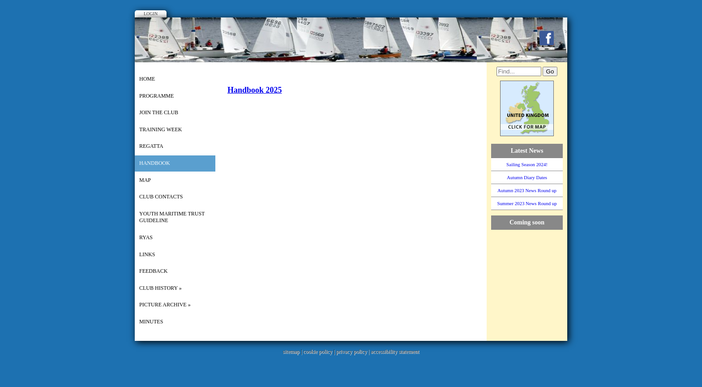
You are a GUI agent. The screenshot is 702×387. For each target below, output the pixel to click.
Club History (160, 288)
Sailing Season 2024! (527, 164)
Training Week (160, 129)
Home (147, 79)
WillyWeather (531, 331)
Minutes (151, 321)
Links (147, 254)
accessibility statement (395, 351)
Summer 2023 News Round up (526, 203)
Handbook (154, 163)
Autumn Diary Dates (527, 177)
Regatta (151, 146)
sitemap (291, 351)
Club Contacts (161, 197)
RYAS (146, 237)
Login (151, 13)
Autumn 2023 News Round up (526, 190)
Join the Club (158, 112)
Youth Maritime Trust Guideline (172, 217)
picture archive (165, 304)
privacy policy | (353, 351)
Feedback (153, 271)
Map (145, 180)
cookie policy (317, 351)
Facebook (546, 38)
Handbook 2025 (254, 90)
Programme (156, 96)
